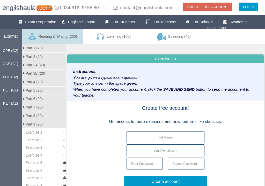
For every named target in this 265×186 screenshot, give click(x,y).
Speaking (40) (174, 37)
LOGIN (248, 7)
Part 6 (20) (33, 99)
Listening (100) (113, 37)
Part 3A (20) (34, 65)
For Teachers (160, 21)
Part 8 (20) (33, 116)
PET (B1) (10, 90)
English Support (78, 22)
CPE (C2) (10, 51)
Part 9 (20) (33, 124)
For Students (120, 22)
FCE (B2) (10, 77)
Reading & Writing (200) (52, 37)
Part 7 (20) (33, 107)
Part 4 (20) (33, 82)
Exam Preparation (37, 22)
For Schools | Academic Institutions (216, 25)
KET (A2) (10, 103)
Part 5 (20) (33, 90)
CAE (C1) (10, 64)
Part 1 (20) (33, 48)
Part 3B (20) (34, 73)
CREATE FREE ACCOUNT (207, 7)
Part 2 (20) (33, 57)
